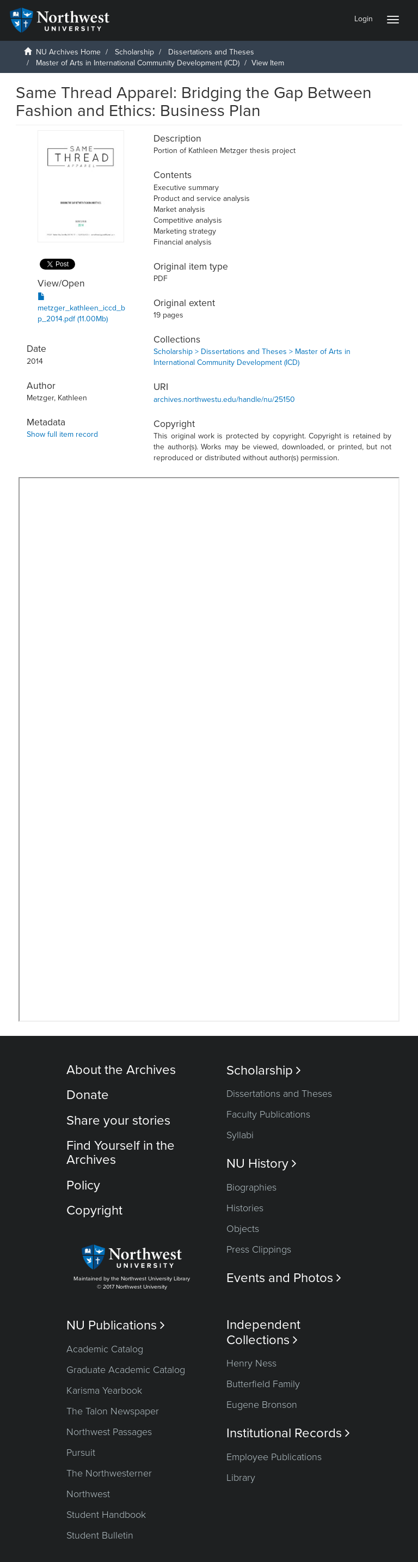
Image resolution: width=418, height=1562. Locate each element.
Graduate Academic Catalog (125, 1370)
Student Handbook (106, 1515)
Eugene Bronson (261, 1405)
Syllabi (240, 1135)
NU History (261, 1164)
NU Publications (115, 1325)
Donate (87, 1095)
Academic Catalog (104, 1349)
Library (240, 1478)
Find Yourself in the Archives (120, 1153)
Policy (83, 1185)
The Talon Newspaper (112, 1411)
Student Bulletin (99, 1535)
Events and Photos (283, 1278)
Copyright (94, 1210)
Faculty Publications (268, 1114)
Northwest (88, 1494)
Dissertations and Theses (211, 52)
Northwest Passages (109, 1432)
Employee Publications (274, 1457)
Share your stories (118, 1120)
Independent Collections (263, 1332)
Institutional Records (288, 1433)
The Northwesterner (109, 1473)
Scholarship (134, 52)
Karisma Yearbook (104, 1390)
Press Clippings (258, 1249)
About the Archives (121, 1070)
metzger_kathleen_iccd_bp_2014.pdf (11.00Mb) (81, 308)
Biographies (251, 1187)
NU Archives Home (68, 52)
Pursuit (80, 1453)
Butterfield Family (263, 1384)
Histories (244, 1208)
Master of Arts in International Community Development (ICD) (137, 63)
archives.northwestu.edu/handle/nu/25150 (224, 399)
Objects (242, 1229)
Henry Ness (251, 1363)
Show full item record (62, 434)
